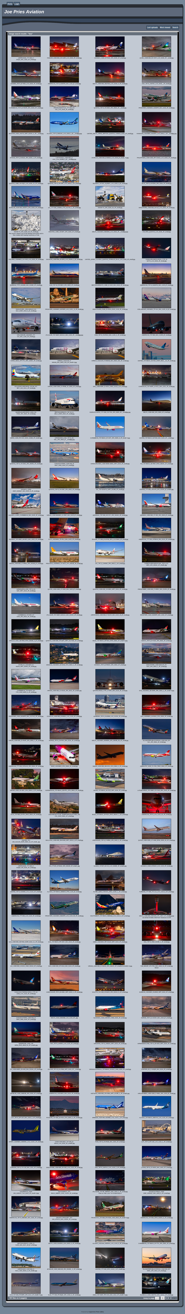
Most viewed (165, 27)
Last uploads (152, 27)
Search (175, 27)
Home (10, 4)
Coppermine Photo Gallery (96, 1312)
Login (16, 4)
